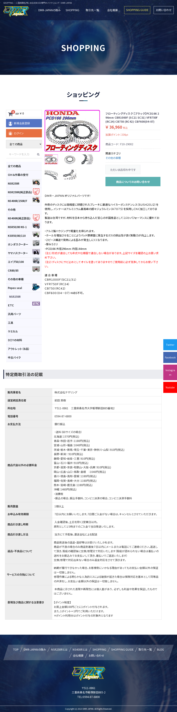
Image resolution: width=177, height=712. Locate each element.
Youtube (170, 387)
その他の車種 (113, 158)
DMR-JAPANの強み (49, 10)
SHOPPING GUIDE (137, 10)
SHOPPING (72, 10)
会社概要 (112, 10)
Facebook (170, 357)
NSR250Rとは (59, 649)
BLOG (160, 649)
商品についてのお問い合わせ (133, 182)
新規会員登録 (19, 123)
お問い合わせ (163, 10)
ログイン (16, 133)
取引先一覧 (92, 10)
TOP (16, 649)
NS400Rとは (80, 649)
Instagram (170, 372)
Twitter (170, 344)
